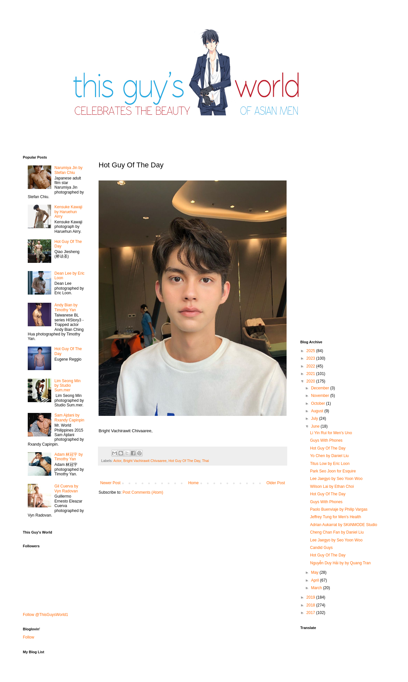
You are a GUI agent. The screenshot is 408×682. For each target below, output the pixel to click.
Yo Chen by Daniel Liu (329, 455)
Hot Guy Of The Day (184, 461)
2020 (311, 381)
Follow (28, 637)
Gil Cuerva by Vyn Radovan (66, 488)
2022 (311, 366)
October (318, 403)
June (316, 426)
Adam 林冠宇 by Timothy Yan (69, 456)
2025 (311, 351)
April (315, 580)
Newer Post (110, 483)
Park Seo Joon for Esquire (333, 471)
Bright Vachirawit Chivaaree (144, 461)
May (315, 572)
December (320, 388)
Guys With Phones (326, 440)
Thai (205, 461)
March (317, 588)
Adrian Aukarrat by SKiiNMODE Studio (343, 524)
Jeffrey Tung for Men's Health (335, 517)
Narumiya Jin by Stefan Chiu (69, 170)
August (317, 411)
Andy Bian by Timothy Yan (66, 307)
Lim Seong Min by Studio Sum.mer (68, 386)
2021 (311, 373)
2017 (311, 612)
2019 (311, 597)
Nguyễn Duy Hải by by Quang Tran (340, 563)
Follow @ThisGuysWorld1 (45, 614)
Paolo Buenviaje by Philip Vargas (339, 509)
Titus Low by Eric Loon (330, 463)
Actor (117, 461)
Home (193, 483)
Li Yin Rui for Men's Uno (331, 433)
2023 (311, 358)
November (320, 395)
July (315, 418)
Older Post (275, 483)
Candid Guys (321, 547)
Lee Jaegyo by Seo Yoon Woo (336, 478)
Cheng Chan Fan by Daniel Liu (337, 532)
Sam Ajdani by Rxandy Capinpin (69, 417)
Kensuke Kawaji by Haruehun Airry (68, 212)
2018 (311, 605)
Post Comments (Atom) (142, 492)
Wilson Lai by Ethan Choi (332, 486)
